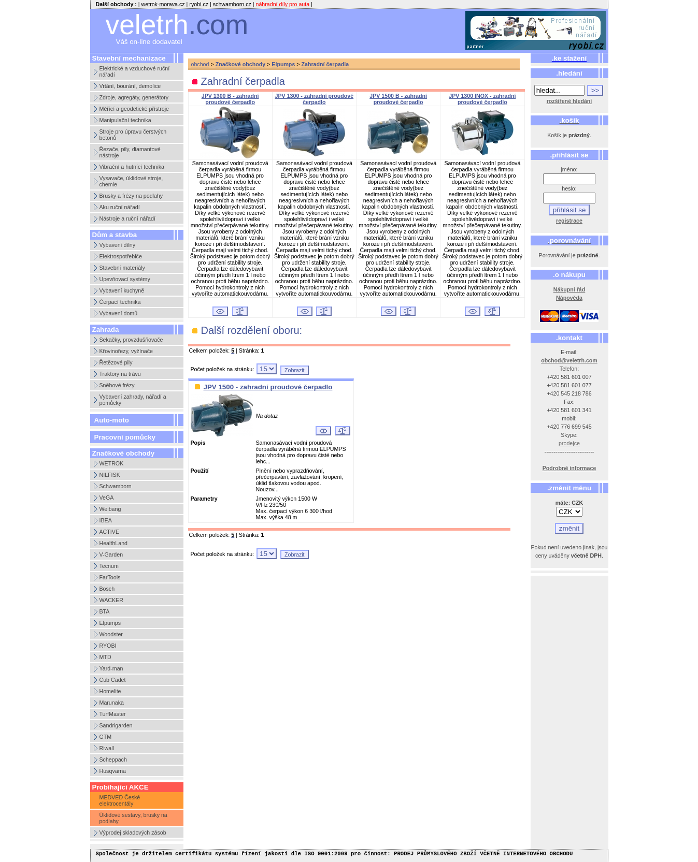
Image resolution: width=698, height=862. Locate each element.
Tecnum (109, 566)
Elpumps (110, 623)
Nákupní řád (569, 289)
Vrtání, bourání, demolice (130, 86)
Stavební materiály (122, 268)
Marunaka (111, 702)
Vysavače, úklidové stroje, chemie (131, 181)
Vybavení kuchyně (122, 290)
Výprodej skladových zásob (132, 832)
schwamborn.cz (232, 4)
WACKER (111, 600)
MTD (105, 657)
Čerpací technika (120, 302)
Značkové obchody (241, 64)
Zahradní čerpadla (325, 64)
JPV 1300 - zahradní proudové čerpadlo (314, 99)
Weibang (110, 509)
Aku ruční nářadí (119, 207)
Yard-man (111, 668)
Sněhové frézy (117, 385)
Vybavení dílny (117, 245)
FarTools (110, 577)
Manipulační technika (125, 120)
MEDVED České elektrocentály (119, 800)
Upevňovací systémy (124, 279)
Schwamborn (115, 486)
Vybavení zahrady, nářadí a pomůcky (132, 399)
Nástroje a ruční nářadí (127, 218)
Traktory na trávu (120, 374)
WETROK (111, 463)
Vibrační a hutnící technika (131, 167)
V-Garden (111, 554)
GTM (105, 737)
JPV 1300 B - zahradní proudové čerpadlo (230, 99)
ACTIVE (109, 532)
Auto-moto (111, 420)
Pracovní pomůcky (125, 437)
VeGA (106, 497)
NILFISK (109, 475)
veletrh (177, 24)
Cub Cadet (112, 680)
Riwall (106, 748)
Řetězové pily (116, 362)
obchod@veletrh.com (569, 360)
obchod (200, 64)
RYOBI (108, 645)
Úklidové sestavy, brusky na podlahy (133, 818)
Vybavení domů (118, 313)
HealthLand (113, 543)
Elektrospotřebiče (120, 256)
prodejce (569, 443)
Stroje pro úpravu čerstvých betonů (133, 134)
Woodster (111, 634)
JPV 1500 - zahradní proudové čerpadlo (268, 387)
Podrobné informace (569, 468)
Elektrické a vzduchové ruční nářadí (134, 71)
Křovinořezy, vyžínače (126, 351)
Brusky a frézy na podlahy (131, 196)
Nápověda (569, 298)
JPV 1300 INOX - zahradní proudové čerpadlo (482, 99)
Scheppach (113, 759)
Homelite (110, 691)
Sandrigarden (116, 725)
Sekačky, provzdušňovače (131, 340)
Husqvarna (112, 771)
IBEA (105, 520)
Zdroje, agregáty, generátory (134, 97)
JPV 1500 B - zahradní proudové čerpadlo (398, 99)
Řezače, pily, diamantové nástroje (130, 152)
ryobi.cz (198, 4)
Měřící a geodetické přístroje (134, 109)
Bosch (107, 589)
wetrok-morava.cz (163, 4)
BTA (104, 611)
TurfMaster (112, 714)
